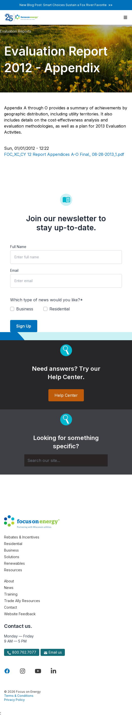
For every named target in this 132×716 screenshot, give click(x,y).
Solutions (11, 557)
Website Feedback (20, 614)
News (8, 587)
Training (10, 594)
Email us (53, 652)
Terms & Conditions (18, 696)
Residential (13, 543)
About (9, 581)
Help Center (66, 395)
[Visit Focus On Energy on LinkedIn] (53, 671)
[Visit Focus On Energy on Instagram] (23, 671)
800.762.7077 (21, 652)
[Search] (66, 460)
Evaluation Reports (15, 31)
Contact (10, 607)
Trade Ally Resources (22, 601)
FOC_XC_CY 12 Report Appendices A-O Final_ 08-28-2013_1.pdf (64, 154)
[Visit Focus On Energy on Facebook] (7, 671)
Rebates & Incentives (21, 537)
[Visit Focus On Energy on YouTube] (38, 671)
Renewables (14, 563)
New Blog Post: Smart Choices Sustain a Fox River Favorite (66, 5)
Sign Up (23, 326)
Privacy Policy (14, 700)
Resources (13, 570)
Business (11, 550)
